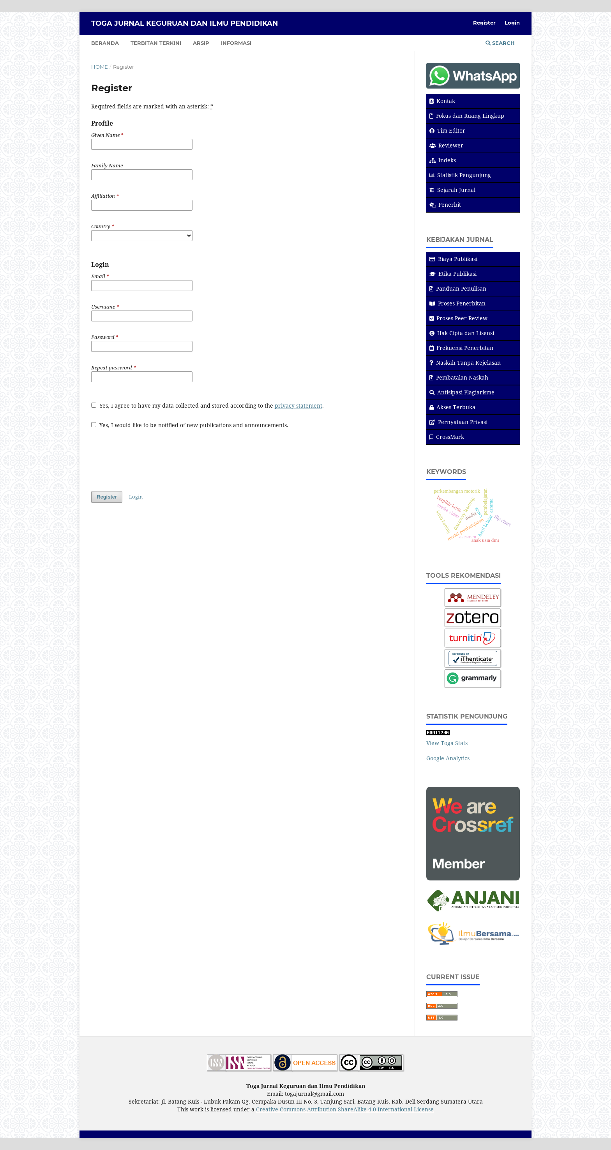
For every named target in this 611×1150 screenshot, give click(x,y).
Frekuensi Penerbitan (461, 347)
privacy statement (298, 405)
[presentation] (150, 456)
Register (484, 23)
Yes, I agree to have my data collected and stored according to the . (207, 405)
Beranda (105, 43)
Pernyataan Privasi (458, 422)
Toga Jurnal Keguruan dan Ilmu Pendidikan (184, 23)
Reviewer (446, 145)
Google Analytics (448, 758)
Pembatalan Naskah (458, 377)
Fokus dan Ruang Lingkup (466, 115)
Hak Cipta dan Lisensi (461, 333)
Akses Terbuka (452, 407)
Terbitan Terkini (156, 43)
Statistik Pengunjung (460, 175)
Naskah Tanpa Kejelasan (465, 362)
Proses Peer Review (458, 318)
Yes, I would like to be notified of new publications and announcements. (189, 425)
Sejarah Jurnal (452, 189)
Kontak (442, 101)
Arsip (201, 43)
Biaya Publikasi (453, 259)
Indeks (442, 160)
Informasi (236, 43)
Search (500, 43)
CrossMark (446, 436)
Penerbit (445, 204)
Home (99, 67)
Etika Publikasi (453, 273)
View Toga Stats (447, 743)
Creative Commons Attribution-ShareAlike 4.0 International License (345, 1109)
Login (512, 23)
